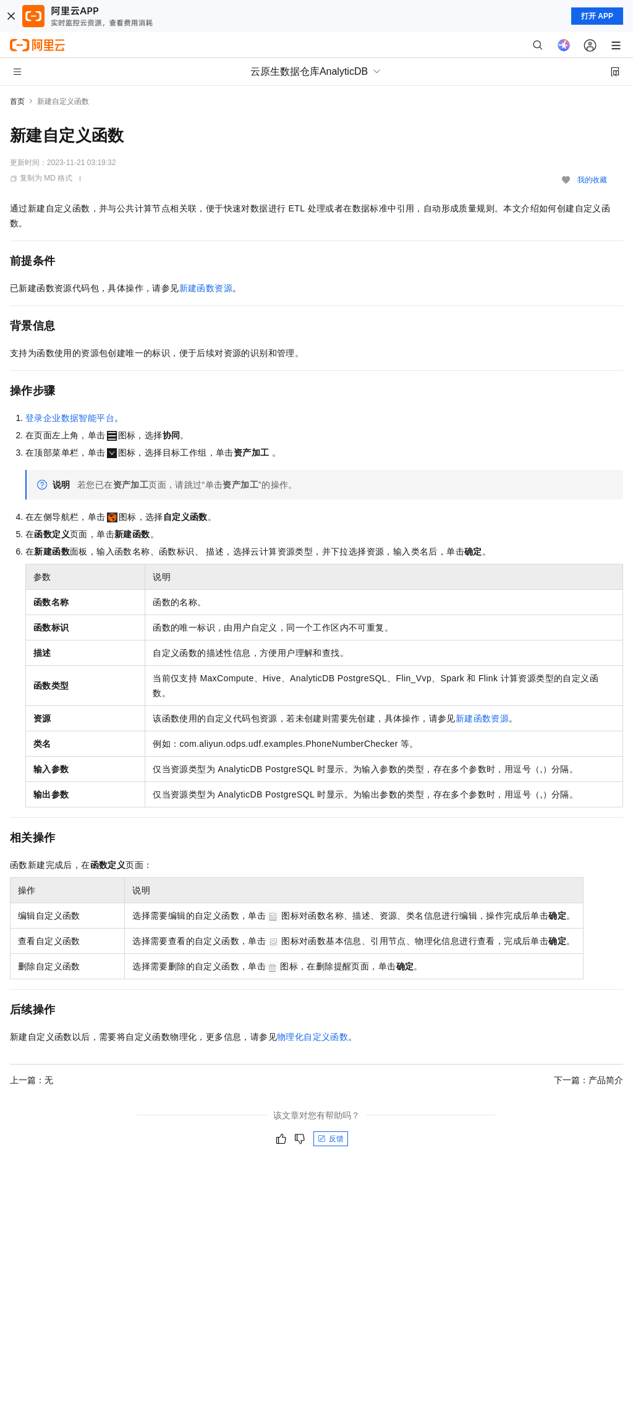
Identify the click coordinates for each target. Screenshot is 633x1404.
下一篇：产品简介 (588, 1080)
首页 (17, 101)
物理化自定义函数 (312, 1037)
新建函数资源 (205, 288)
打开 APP (597, 16)
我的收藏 (592, 180)
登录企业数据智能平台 (69, 418)
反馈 (331, 1138)
